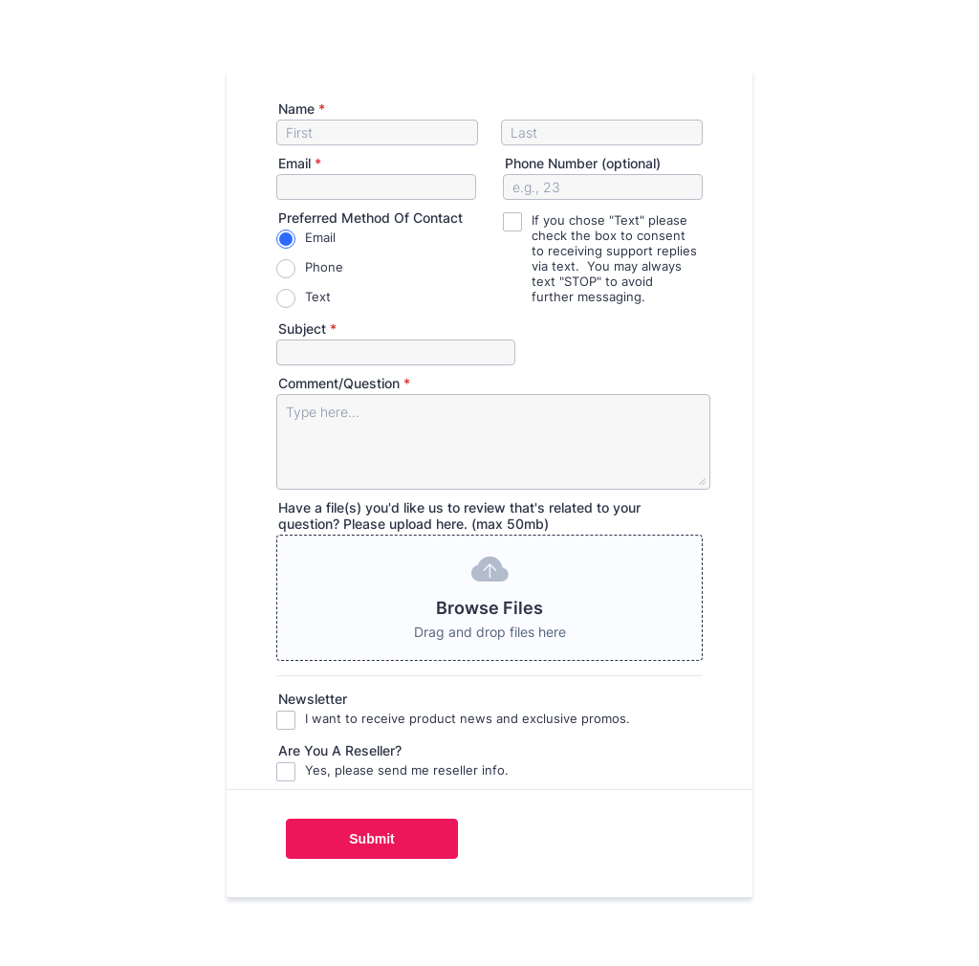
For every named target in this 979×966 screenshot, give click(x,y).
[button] (489, 598)
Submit (371, 838)
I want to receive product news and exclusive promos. (467, 718)
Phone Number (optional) (583, 163)
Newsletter (312, 699)
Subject (307, 328)
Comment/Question (344, 383)
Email (299, 163)
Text (318, 296)
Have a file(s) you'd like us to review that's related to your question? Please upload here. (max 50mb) (459, 515)
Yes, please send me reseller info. (407, 770)
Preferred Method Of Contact (370, 217)
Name (301, 108)
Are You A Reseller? (340, 750)
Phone (324, 266)
